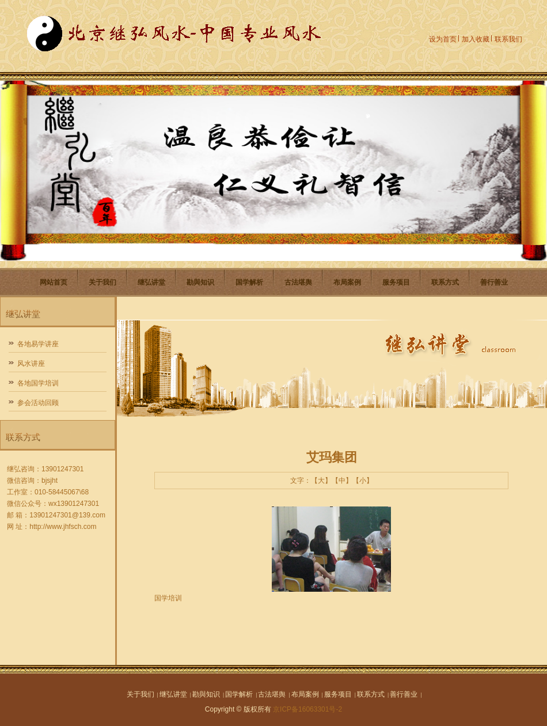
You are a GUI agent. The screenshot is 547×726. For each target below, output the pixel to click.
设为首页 (443, 39)
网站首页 (53, 282)
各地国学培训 (38, 383)
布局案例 (347, 282)
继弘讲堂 (151, 282)
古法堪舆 (298, 282)
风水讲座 (31, 364)
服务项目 (396, 282)
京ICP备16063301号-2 (307, 709)
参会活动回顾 (38, 403)
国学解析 (249, 282)
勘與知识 (200, 282)
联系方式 (445, 282)
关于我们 (102, 282)
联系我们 (508, 39)
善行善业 (494, 282)
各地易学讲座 (38, 344)
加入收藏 (475, 39)
